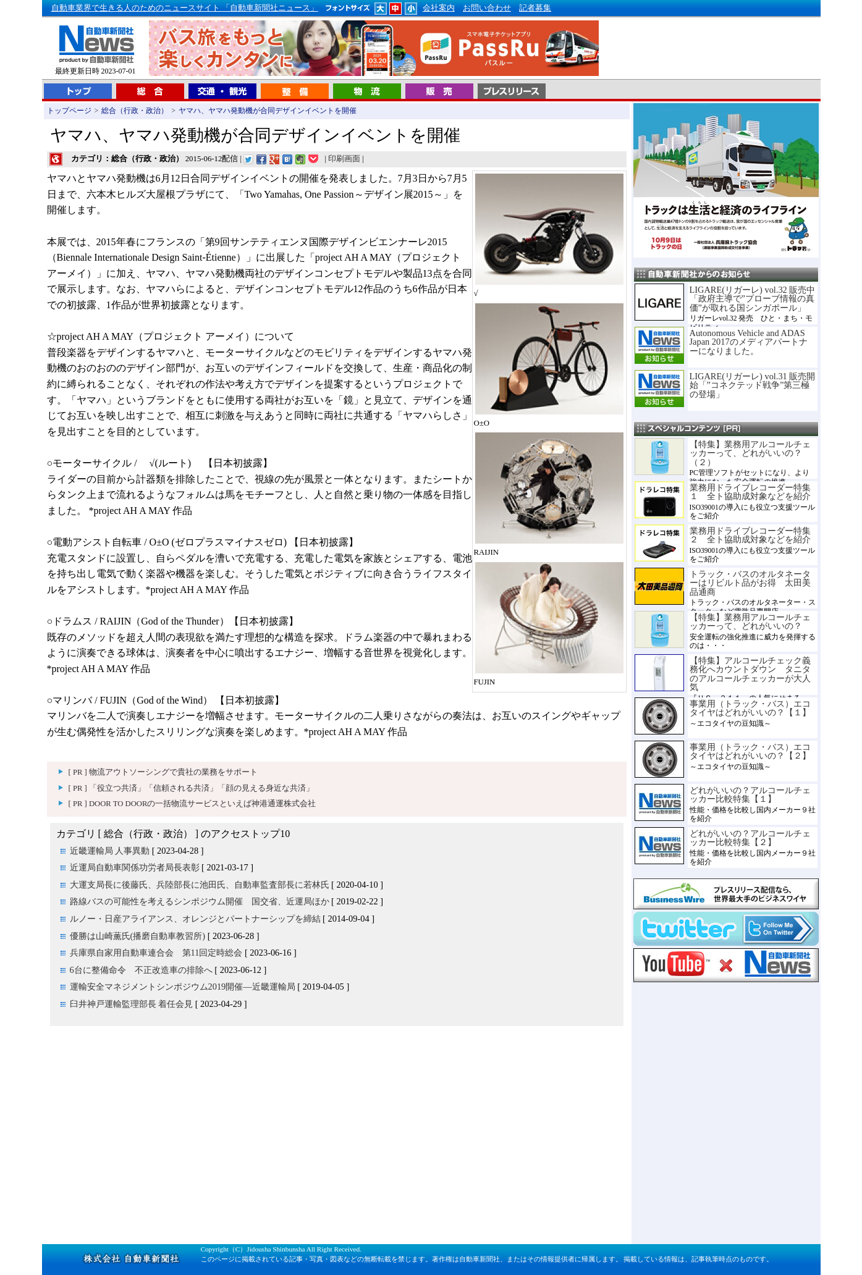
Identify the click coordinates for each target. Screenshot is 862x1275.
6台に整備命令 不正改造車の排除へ (141, 970)
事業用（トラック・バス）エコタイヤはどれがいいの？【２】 (750, 751)
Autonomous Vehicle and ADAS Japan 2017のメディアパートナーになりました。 (749, 342)
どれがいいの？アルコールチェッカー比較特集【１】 (750, 794)
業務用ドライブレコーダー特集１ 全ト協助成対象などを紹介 (750, 491)
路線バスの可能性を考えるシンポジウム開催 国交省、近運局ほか (199, 901)
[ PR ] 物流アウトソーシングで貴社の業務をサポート (163, 772)
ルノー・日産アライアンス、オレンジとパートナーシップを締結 (195, 919)
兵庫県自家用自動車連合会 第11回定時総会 (156, 952)
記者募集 (535, 8)
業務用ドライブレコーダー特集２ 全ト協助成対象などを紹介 (750, 535)
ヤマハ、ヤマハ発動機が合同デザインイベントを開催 (268, 110)
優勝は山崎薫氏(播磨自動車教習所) (138, 936)
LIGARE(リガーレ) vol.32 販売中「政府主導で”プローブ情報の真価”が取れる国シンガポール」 (753, 299)
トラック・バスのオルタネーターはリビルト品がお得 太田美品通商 (750, 583)
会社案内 (439, 8)
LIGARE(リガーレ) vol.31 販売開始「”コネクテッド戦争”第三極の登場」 (753, 385)
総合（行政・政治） (134, 110)
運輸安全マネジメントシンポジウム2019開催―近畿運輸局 (182, 986)
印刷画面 (344, 158)
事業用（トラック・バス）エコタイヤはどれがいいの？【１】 (750, 708)
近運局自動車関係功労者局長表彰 (135, 867)
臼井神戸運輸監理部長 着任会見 (131, 1004)
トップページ (69, 110)
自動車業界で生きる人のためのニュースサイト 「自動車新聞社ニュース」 (184, 8)
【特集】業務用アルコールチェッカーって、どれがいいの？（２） (750, 453)
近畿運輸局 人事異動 (110, 851)
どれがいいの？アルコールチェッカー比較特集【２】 (750, 837)
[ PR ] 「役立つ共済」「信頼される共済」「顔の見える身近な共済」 (191, 788)
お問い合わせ (487, 8)
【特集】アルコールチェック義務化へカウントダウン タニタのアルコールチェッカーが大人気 (750, 673)
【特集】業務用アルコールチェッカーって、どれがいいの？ (750, 621)
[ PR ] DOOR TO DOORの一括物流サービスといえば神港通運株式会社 (192, 803)
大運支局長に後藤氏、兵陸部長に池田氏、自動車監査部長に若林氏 (199, 885)
